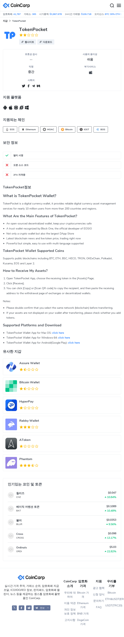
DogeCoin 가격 (83, 622)
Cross (19, 534)
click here (58, 333)
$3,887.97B (56, 14)
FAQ (99, 607)
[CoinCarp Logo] (17, 5)
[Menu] (118, 5)
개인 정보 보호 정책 (70, 611)
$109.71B (86, 14)
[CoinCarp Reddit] (29, 607)
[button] (27, 42)
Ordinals (21, 547)
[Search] (112, 5)
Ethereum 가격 (83, 605)
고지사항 (70, 620)
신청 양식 (98, 594)
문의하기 (98, 601)
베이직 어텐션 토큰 (27, 507)
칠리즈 (20, 493)
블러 (19, 520)
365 (34, 14)
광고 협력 (98, 588)
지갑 (5, 20)
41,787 (17, 14)
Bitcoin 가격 (83, 595)
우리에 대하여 (70, 595)
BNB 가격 (83, 613)
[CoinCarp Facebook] (21, 607)
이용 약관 (70, 603)
